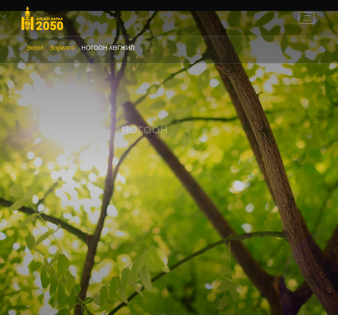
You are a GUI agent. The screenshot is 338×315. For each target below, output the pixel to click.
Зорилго (62, 47)
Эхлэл (34, 47)
